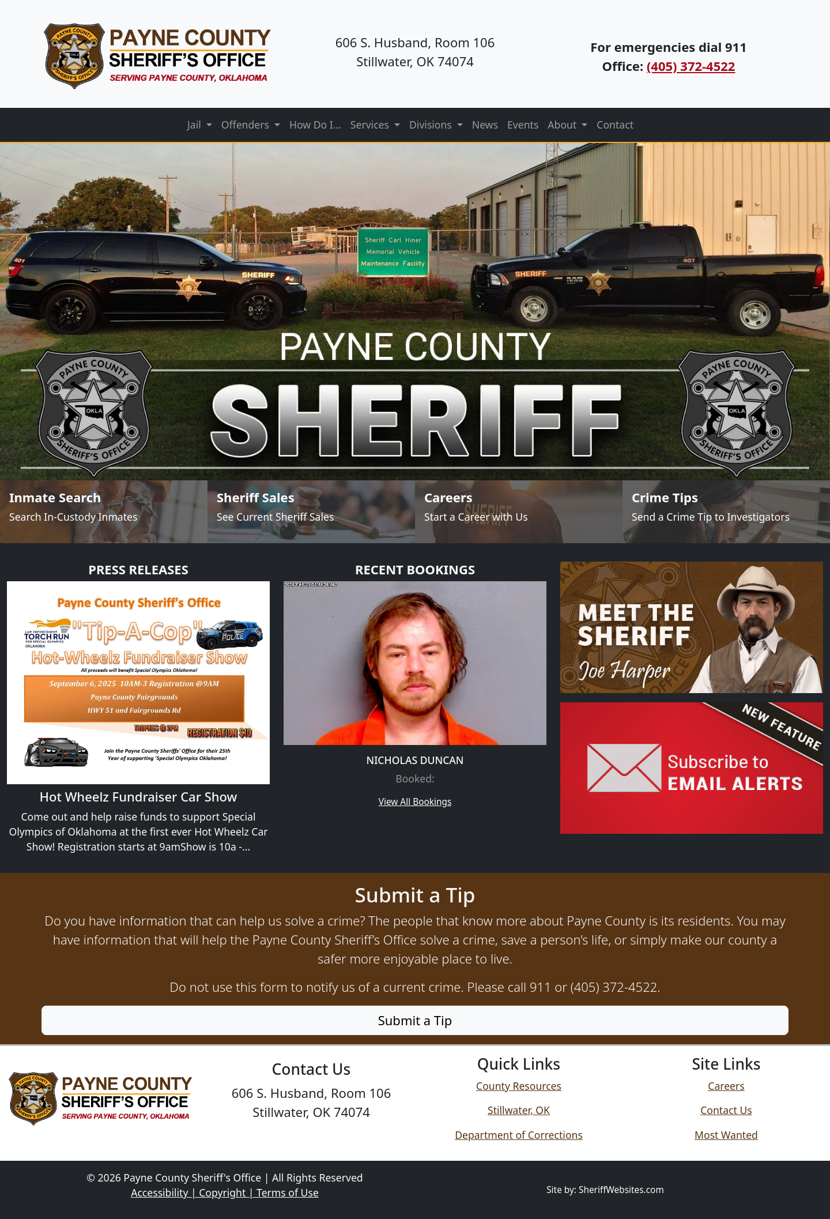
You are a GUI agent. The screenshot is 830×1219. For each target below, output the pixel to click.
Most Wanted (726, 1135)
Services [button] (371, 124)
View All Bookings (415, 802)
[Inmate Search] (103, 511)
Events (522, 124)
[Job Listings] (518, 511)
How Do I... (315, 124)
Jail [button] (195, 124)
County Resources (518, 1086)
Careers (726, 1086)
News (485, 124)
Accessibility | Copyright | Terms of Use (225, 1192)
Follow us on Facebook (311, 1138)
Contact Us (726, 1110)
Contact (615, 124)
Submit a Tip (415, 1020)
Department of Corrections (519, 1135)
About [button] (563, 124)
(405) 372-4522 (691, 65)
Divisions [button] (431, 124)
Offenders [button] (246, 124)
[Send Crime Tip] (726, 511)
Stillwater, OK (519, 1110)
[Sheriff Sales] (311, 511)
